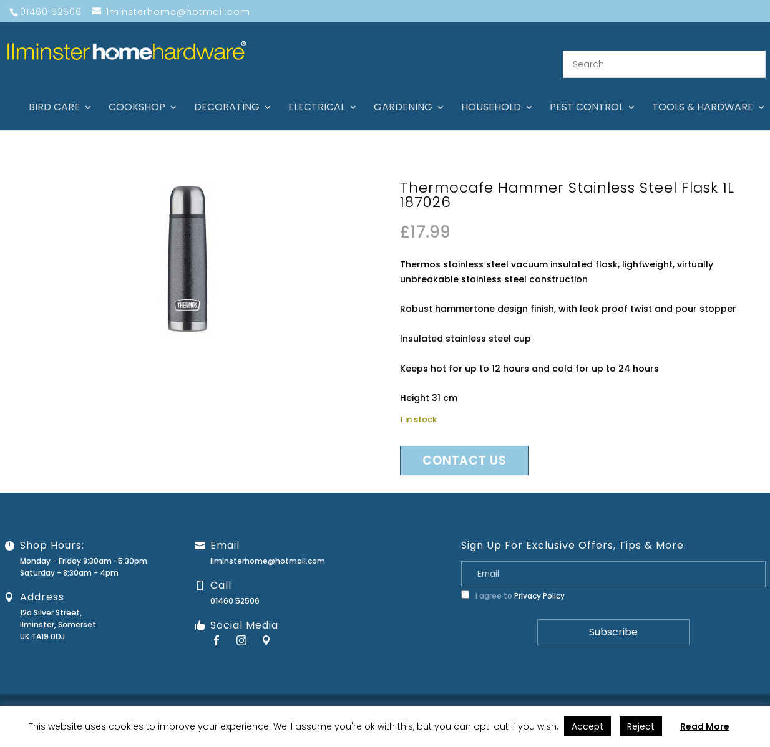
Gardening (403, 93)
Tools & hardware (702, 93)
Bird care (54, 93)
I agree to (513, 581)
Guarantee (526, 695)
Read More (704, 726)
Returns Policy (583, 695)
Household (491, 93)
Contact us (464, 445)
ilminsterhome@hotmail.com (267, 546)
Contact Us (473, 695)
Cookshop (137, 93)
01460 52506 (235, 586)
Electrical (316, 93)
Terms (692, 695)
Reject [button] (641, 726)
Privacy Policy (539, 581)
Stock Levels (737, 695)
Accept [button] (587, 726)
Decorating (227, 93)
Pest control (586, 93)
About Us (424, 695)
